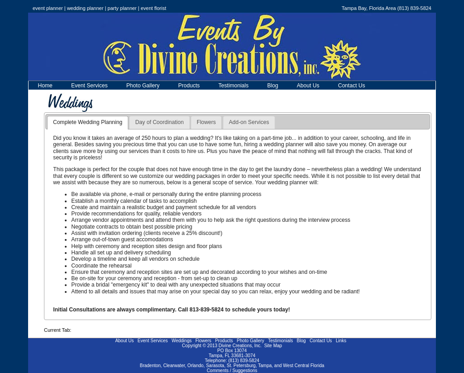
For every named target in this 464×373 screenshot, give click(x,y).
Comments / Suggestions (232, 370)
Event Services (89, 85)
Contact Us (351, 85)
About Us (308, 85)
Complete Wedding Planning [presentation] (87, 122)
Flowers (203, 340)
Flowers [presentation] (206, 122)
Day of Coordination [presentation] (159, 122)
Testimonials (233, 85)
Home (45, 85)
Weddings (182, 340)
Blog (272, 85)
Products (189, 85)
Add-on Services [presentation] (249, 122)
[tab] (87, 122)
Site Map (273, 345)
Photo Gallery (143, 85)
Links (341, 340)
